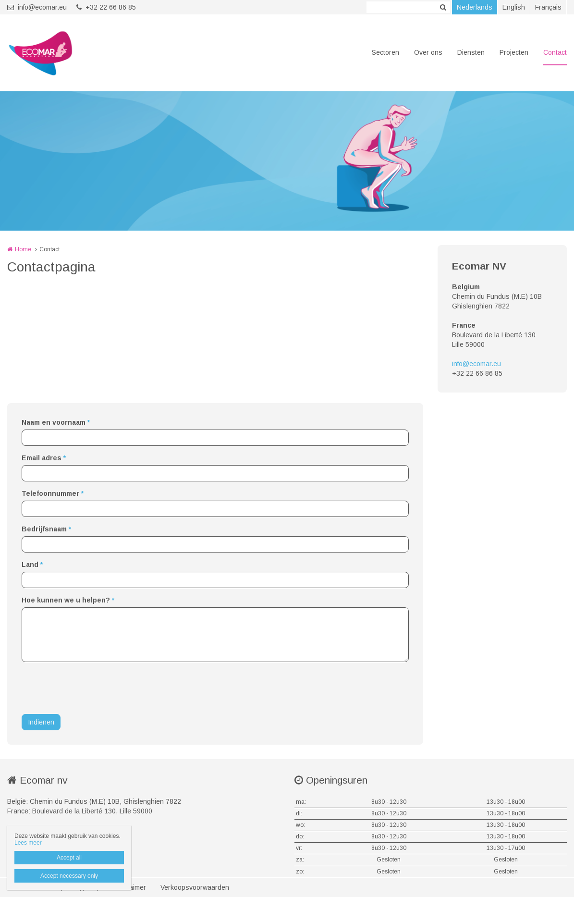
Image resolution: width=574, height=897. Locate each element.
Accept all (69, 857)
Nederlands (474, 7)
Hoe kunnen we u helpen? (68, 600)
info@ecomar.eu (37, 7)
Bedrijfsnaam (46, 529)
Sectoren (385, 52)
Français (548, 7)
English (513, 7)
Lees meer (28, 842)
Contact (555, 52)
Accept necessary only (69, 875)
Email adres (44, 458)
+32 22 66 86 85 (106, 7)
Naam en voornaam (56, 422)
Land (32, 564)
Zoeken (443, 7)
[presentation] (95, 688)
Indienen (41, 722)
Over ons (428, 52)
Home (23, 249)
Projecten (514, 52)
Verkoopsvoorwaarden (194, 887)
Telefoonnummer (53, 493)
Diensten (471, 52)
